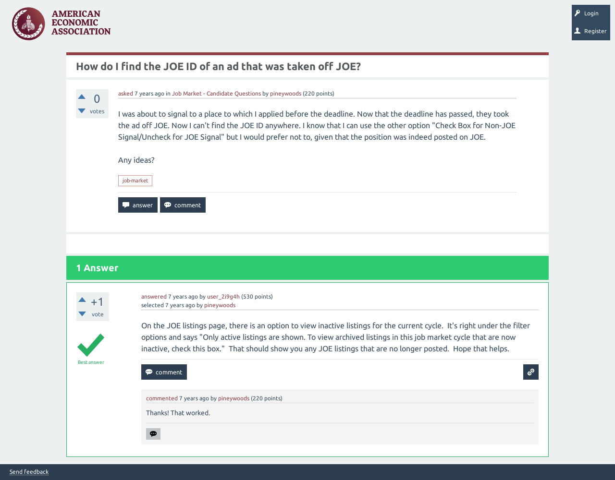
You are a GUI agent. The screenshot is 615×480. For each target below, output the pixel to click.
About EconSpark (402, 27)
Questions (138, 27)
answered (154, 296)
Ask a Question (294, 27)
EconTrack (448, 27)
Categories (249, 27)
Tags (215, 27)
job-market (135, 180)
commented (162, 398)
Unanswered (178, 27)
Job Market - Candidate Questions (216, 93)
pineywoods (285, 93)
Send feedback (29, 472)
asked (125, 93)
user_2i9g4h (223, 296)
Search (335, 27)
